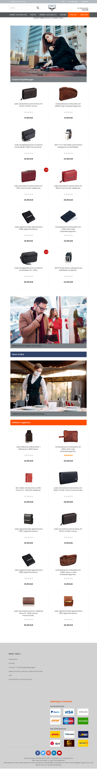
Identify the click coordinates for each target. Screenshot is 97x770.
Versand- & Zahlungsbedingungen (22, 669)
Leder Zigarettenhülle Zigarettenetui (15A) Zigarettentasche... (68, 613)
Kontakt (73, 15)
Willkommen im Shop (18, 2)
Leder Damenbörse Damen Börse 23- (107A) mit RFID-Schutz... (28, 106)
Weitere (63, 15)
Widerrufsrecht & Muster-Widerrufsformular (26, 673)
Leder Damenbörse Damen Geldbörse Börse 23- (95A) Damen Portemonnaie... (28, 614)
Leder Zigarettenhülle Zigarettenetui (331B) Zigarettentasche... (29, 229)
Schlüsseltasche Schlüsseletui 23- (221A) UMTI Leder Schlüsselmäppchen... (68, 230)
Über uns (84, 15)
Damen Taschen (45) (18, 15)
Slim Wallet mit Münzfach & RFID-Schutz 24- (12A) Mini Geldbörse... (29, 490)
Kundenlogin (72, 2)
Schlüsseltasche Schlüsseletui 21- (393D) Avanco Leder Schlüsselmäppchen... (68, 573)
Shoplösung (28, 759)
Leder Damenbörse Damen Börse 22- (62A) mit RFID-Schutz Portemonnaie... (68, 490)
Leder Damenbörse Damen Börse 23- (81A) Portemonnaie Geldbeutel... (68, 188)
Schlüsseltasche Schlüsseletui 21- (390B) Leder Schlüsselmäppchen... (68, 106)
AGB (10, 676)
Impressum (13, 661)
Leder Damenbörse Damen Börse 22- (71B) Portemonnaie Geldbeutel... (28, 188)
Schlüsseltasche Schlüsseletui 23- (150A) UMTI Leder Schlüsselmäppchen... (68, 450)
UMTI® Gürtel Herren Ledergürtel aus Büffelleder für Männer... (68, 270)
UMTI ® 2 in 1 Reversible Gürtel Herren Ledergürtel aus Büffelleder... (68, 147)
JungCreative (68, 759)
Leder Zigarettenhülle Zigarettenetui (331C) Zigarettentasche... (29, 531)
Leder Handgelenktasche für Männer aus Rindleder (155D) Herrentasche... (29, 147)
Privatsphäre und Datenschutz (20, 680)
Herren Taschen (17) (48, 15)
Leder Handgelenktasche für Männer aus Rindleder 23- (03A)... (29, 270)
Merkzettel (84, 2)
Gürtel (33, 15)
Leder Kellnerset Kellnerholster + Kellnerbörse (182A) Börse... (28, 449)
